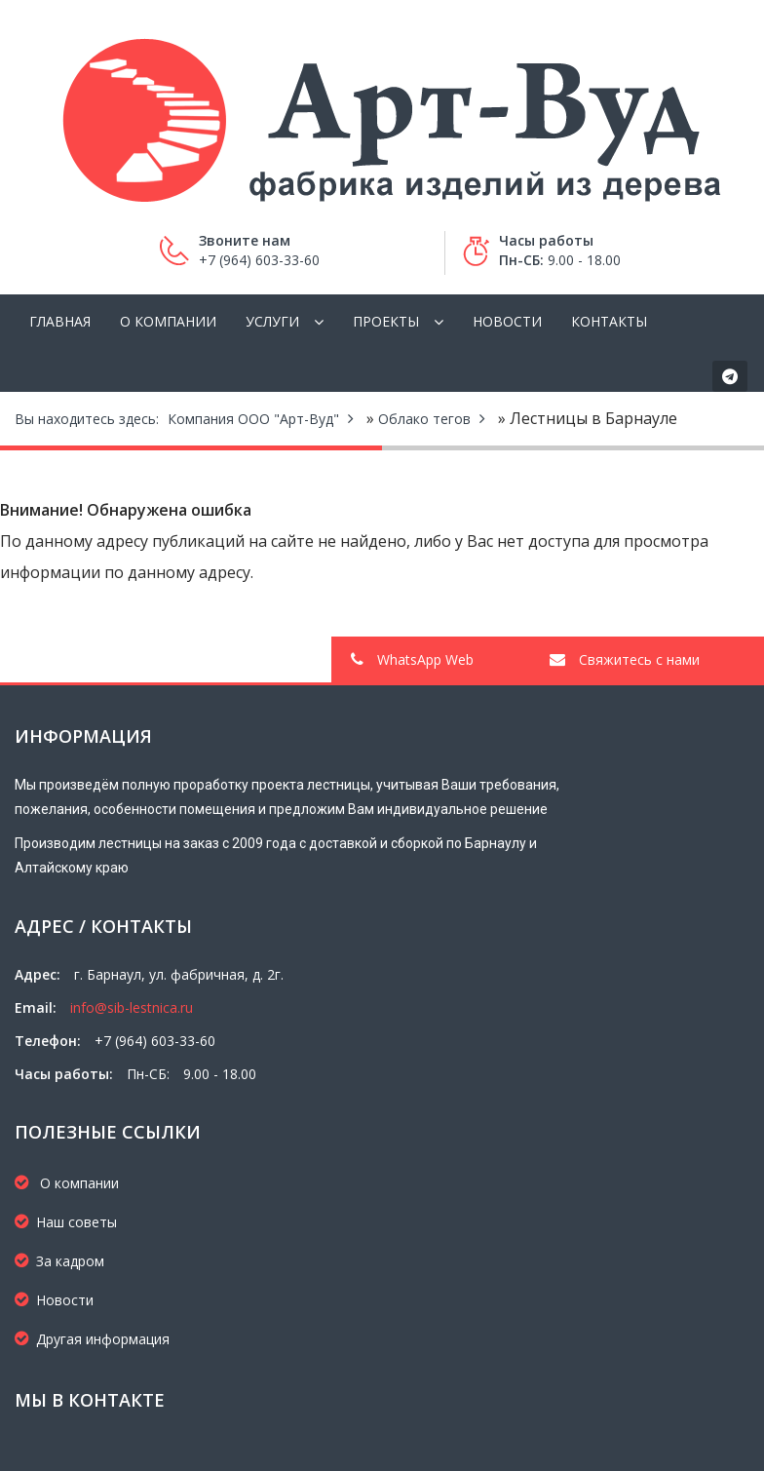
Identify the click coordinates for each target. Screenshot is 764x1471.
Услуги (272, 321)
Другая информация (92, 1339)
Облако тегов (424, 418)
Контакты (609, 321)
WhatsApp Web (412, 659)
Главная (60, 321)
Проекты (386, 321)
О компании (168, 321)
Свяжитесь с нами (625, 659)
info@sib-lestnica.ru (131, 1007)
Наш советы (66, 1222)
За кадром (59, 1261)
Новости (507, 321)
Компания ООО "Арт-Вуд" (253, 418)
